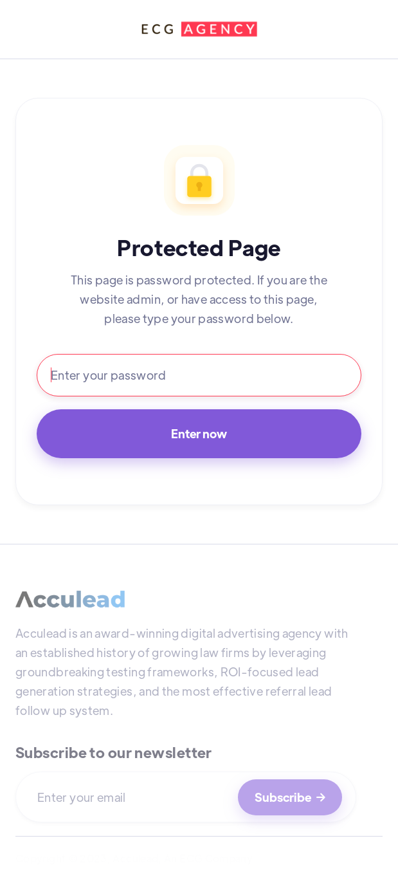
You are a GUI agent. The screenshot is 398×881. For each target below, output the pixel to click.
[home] (199, 29)
